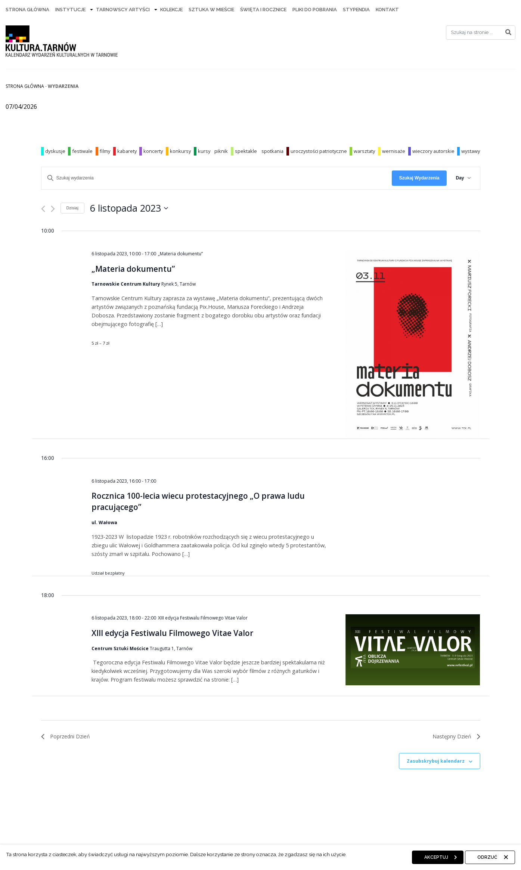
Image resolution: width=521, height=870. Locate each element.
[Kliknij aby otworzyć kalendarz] (129, 208)
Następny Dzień (456, 736)
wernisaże (393, 151)
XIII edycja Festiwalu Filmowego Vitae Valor (172, 633)
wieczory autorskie (433, 151)
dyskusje (55, 151)
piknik (221, 151)
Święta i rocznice (263, 9)
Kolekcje (171, 9)
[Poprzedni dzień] (43, 208)
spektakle (246, 151)
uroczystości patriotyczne (319, 151)
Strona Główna (27, 9)
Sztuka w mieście (211, 9)
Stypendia (356, 9)
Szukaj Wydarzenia (419, 178)
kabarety (127, 151)
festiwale (82, 151)
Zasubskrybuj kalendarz (436, 761)
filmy (105, 151)
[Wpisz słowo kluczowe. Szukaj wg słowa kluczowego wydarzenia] (216, 178)
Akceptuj (436, 857)
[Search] (480, 32)
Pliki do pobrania (314, 9)
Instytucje (70, 9)
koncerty (153, 151)
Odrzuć (487, 857)
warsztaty (364, 151)
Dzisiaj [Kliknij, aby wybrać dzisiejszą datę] (72, 208)
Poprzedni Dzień (65, 736)
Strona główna (25, 86)
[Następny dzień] (53, 208)
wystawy (470, 151)
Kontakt (387, 9)
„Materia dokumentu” (133, 269)
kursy (204, 151)
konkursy (180, 151)
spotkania (272, 151)
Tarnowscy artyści (123, 9)
